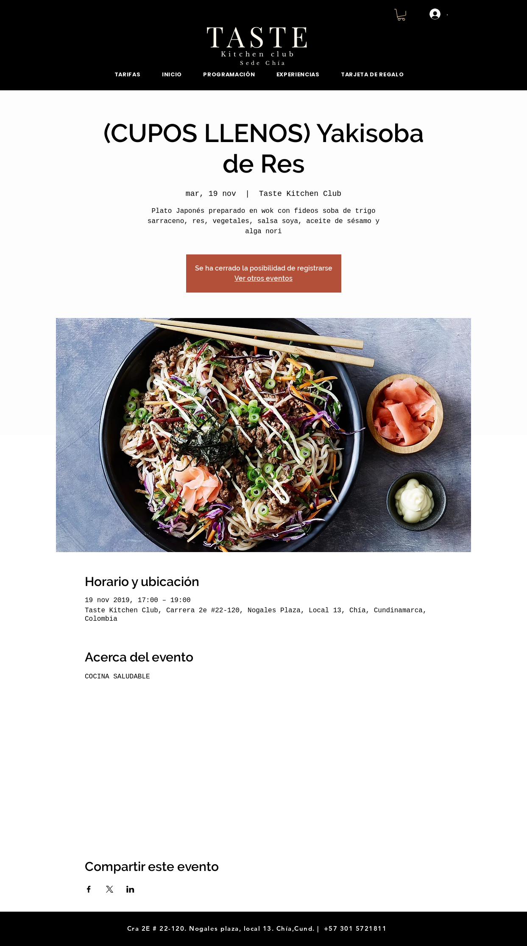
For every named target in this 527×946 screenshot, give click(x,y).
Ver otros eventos (263, 278)
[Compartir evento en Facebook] (89, 889)
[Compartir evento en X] (110, 889)
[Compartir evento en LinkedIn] (130, 889)
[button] (401, 15)
